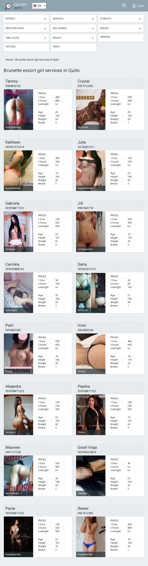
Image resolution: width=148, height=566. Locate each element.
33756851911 (86, 147)
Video (56, 46)
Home (10, 59)
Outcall (11, 46)
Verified (105, 36)
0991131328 (13, 452)
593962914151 (87, 269)
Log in (138, 5)
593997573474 (14, 147)
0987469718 (85, 208)
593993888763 (14, 269)
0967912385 (85, 86)
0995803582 (13, 330)
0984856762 (13, 86)
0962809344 (85, 330)
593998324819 (87, 452)
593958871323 (14, 208)
